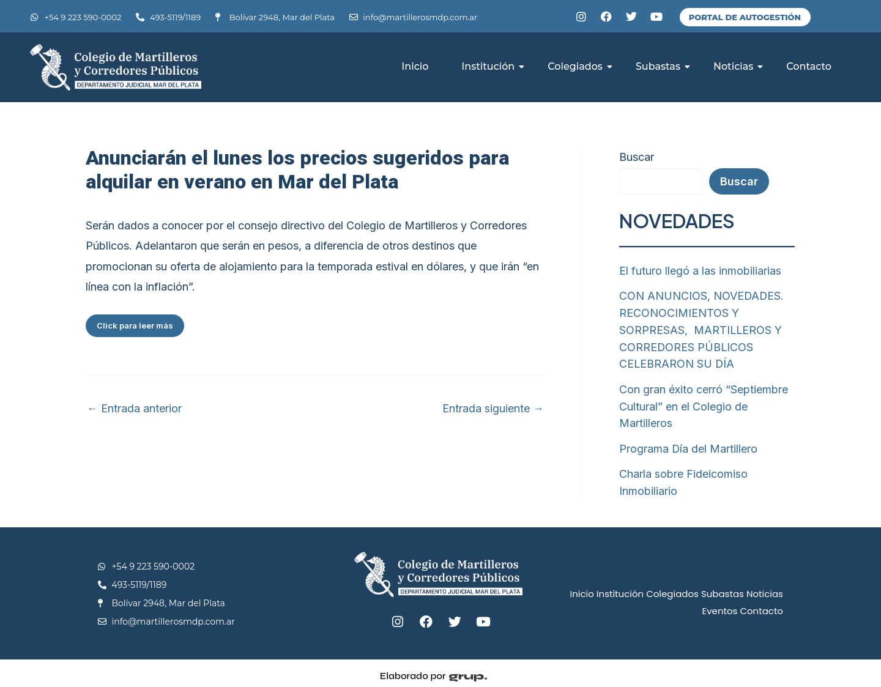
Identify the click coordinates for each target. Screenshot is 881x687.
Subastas (662, 66)
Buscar (636, 156)
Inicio (414, 66)
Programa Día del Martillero (688, 443)
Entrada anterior (134, 408)
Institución (492, 66)
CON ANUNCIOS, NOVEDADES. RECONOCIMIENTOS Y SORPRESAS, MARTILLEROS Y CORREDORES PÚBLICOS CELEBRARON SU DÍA (702, 328)
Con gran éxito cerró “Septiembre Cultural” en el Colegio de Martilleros (703, 403)
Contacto (808, 66)
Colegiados (579, 66)
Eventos (719, 604)
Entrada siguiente (493, 408)
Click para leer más (135, 325)
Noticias (737, 66)
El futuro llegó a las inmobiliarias (700, 270)
